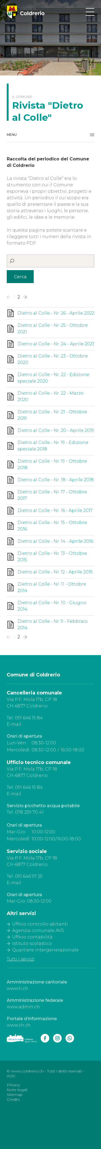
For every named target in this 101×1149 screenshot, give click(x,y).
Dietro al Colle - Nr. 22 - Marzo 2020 (50, 396)
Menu (12, 135)
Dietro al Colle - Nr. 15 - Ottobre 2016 (52, 526)
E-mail (14, 724)
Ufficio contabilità (32, 937)
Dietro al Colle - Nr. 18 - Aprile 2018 (56, 479)
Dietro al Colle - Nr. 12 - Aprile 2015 (55, 571)
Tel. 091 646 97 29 (25, 876)
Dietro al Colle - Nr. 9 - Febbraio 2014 (53, 624)
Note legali (17, 1089)
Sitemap (15, 1094)
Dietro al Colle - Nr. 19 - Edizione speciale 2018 (53, 446)
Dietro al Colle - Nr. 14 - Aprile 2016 (55, 541)
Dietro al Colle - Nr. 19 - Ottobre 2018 (52, 464)
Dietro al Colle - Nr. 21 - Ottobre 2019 (52, 415)
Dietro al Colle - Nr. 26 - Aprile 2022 (56, 313)
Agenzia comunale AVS (38, 930)
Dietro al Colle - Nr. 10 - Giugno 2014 (52, 606)
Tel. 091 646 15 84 (25, 717)
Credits (13, 1099)
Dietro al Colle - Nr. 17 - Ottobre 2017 (52, 495)
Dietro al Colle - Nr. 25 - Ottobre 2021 (53, 328)
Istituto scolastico (32, 943)
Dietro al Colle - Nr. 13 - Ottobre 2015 (52, 556)
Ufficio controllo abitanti (40, 924)
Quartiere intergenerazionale (45, 949)
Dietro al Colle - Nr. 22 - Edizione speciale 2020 (53, 378)
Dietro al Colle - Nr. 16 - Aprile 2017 (55, 510)
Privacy (13, 1084)
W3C (11, 1076)
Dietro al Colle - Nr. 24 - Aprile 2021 (56, 343)
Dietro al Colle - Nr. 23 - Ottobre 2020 (53, 359)
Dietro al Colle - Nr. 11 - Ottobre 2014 (52, 587)
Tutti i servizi (20, 959)
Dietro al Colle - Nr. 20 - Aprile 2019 (56, 430)
